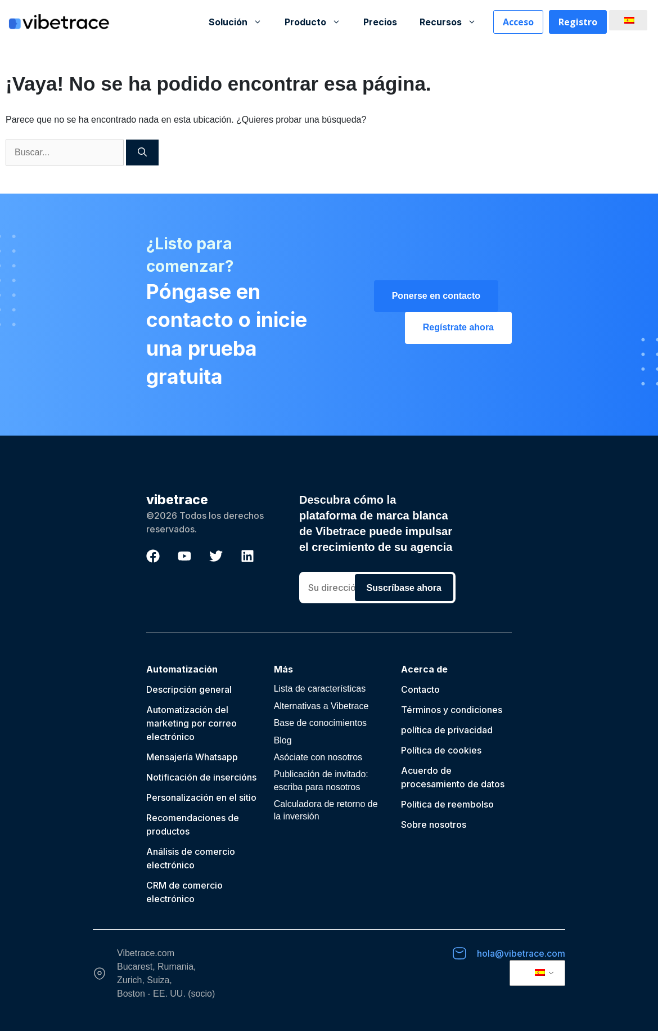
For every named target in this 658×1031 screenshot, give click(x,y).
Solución (241, 22)
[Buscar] (142, 152)
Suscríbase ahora (404, 588)
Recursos (454, 22)
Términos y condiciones (451, 709)
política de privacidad (447, 730)
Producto (318, 22)
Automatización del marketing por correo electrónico (191, 723)
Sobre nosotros (433, 824)
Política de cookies (441, 750)
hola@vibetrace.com (521, 953)
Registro (577, 22)
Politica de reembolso (447, 804)
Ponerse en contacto (436, 296)
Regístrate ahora (458, 327)
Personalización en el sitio (201, 797)
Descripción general (189, 689)
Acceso (518, 22)
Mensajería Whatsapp (192, 757)
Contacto (420, 689)
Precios (380, 22)
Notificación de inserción (199, 777)
